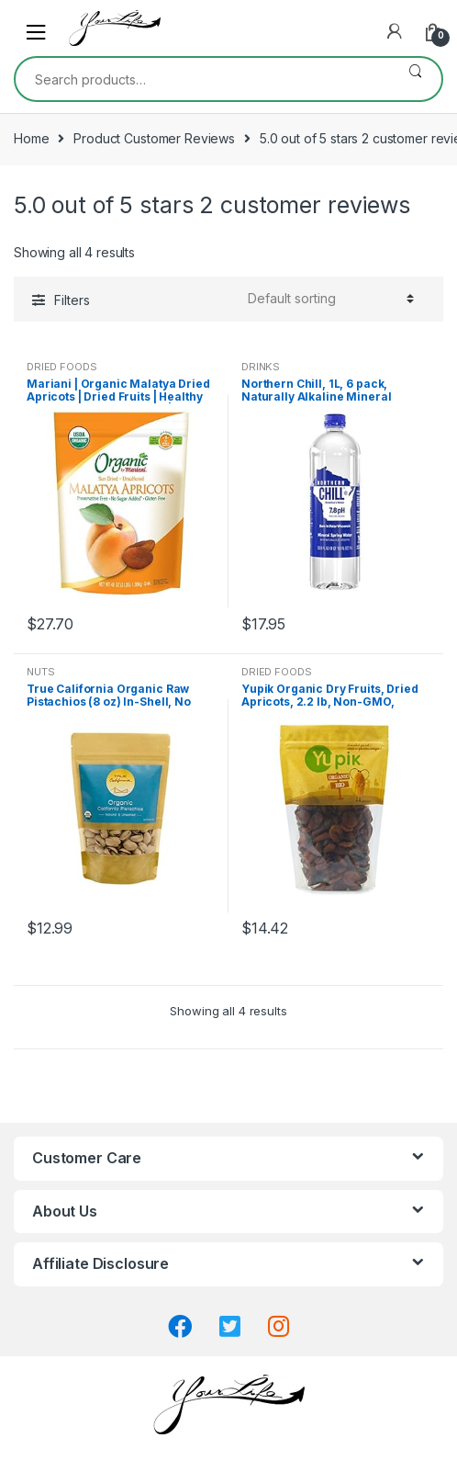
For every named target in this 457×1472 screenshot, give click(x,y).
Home (31, 138)
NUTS (40, 671)
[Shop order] (328, 298)
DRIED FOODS (61, 366)
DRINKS (260, 366)
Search (415, 79)
